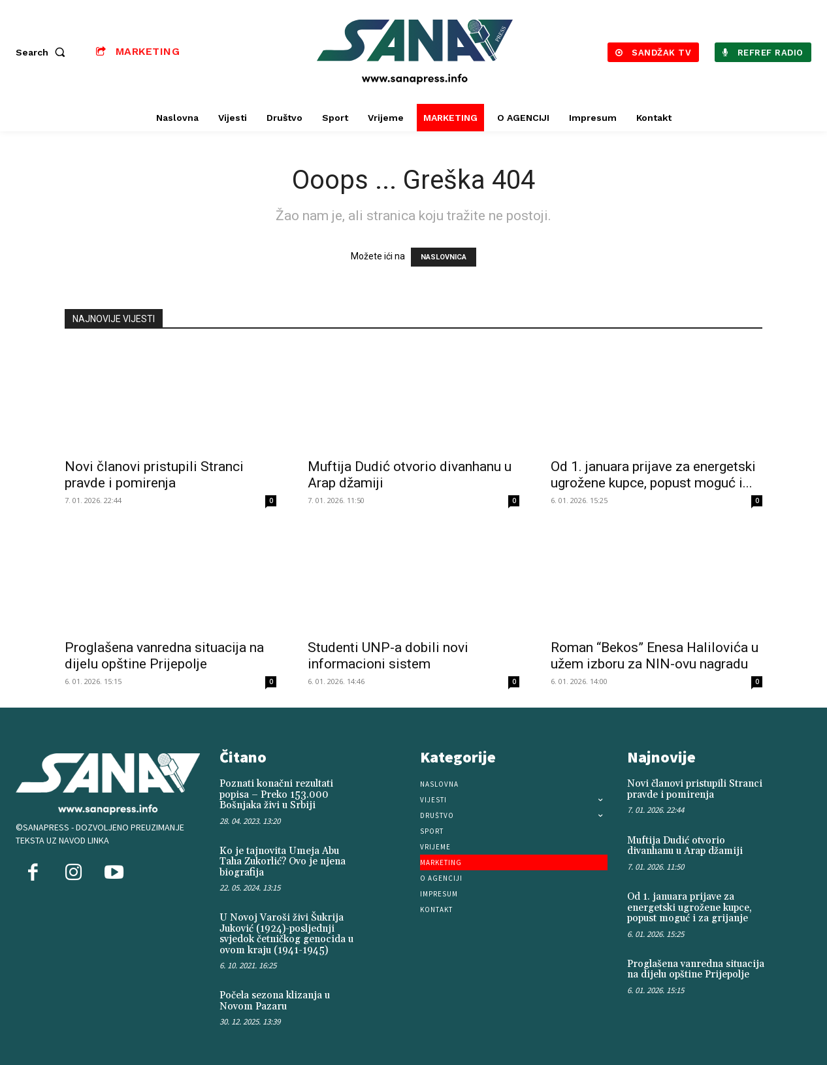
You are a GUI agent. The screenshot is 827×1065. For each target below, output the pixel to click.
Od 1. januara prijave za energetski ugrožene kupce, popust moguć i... (653, 475)
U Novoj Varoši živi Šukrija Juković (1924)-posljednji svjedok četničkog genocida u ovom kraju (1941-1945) (286, 934)
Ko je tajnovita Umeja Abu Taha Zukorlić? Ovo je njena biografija (282, 862)
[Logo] (414, 52)
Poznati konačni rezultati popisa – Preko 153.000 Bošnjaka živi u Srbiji (276, 794)
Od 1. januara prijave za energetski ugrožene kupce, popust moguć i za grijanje (689, 908)
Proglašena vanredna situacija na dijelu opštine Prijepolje (164, 656)
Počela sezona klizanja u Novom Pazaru (274, 1001)
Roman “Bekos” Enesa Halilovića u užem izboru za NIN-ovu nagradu (654, 656)
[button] (43, 52)
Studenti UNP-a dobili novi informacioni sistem (388, 656)
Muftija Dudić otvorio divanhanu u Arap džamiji (685, 846)
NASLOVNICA (443, 257)
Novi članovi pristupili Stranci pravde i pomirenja (154, 475)
